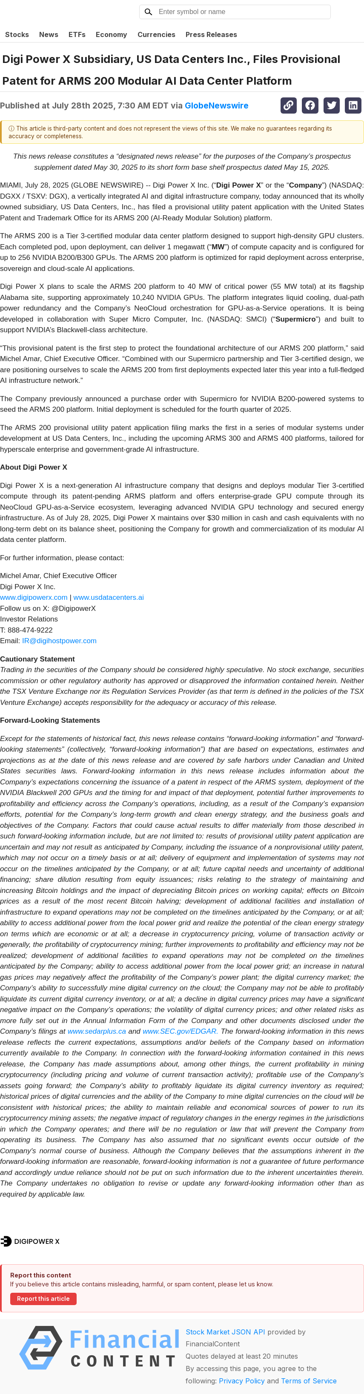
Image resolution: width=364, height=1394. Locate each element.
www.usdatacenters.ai (109, 597)
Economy (111, 34)
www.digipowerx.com (34, 597)
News (48, 34)
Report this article (43, 1298)
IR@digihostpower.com (59, 641)
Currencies (156, 34)
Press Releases (211, 34)
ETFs (77, 34)
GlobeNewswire (217, 105)
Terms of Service (309, 1381)
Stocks (17, 34)
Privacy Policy (242, 1381)
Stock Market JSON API (225, 1332)
